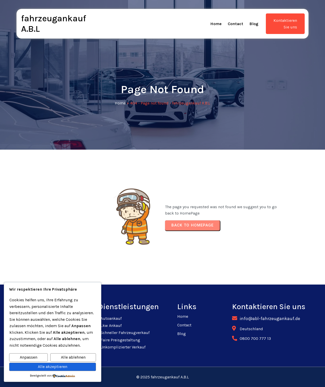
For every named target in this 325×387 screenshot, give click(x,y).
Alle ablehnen (73, 357)
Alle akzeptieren (52, 366)
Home (120, 103)
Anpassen (28, 357)
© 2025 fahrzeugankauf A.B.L (162, 377)
